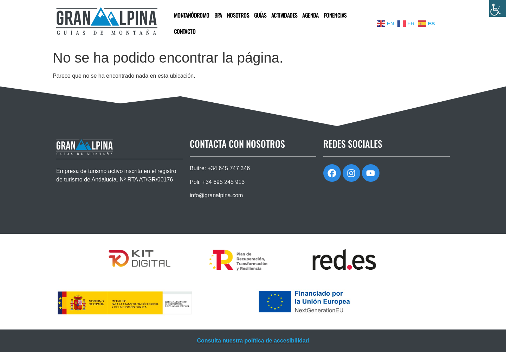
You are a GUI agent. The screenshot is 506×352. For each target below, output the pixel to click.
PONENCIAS (335, 15)
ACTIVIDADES (284, 15)
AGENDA (310, 15)
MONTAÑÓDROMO (191, 15)
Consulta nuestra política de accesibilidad (253, 341)
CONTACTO (184, 31)
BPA (218, 15)
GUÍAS (260, 15)
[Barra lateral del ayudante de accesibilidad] (497, 8)
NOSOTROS (238, 15)
